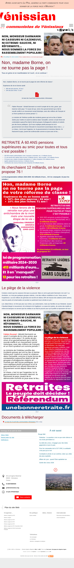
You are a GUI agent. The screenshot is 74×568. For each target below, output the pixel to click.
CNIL (34, 552)
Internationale (62, 516)
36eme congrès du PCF (9, 525)
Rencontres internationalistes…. (64, 518)
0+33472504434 (11, 487)
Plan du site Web (13, 510)
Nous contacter (23, 500)
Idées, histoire (47, 516)
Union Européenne (61, 521)
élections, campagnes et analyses (37, 544)
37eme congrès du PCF (9, 527)
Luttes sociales (14, 57)
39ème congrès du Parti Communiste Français (12, 532)
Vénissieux (34, 538)
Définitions (5, 443)
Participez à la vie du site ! (64, 563)
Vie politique (7, 57)
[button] (55, 31)
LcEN (37, 552)
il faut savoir (48, 552)
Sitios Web (5, 438)
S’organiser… (9, 516)
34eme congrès (7, 521)
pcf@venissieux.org (12, 491)
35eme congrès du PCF (9, 523)
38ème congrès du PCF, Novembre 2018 (13, 529)
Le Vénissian (33, 542)
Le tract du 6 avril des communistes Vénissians (20, 425)
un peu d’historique (12, 495)
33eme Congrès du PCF (9, 518)
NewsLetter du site (7, 441)
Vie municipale (33, 540)
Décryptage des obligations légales (60, 552)
